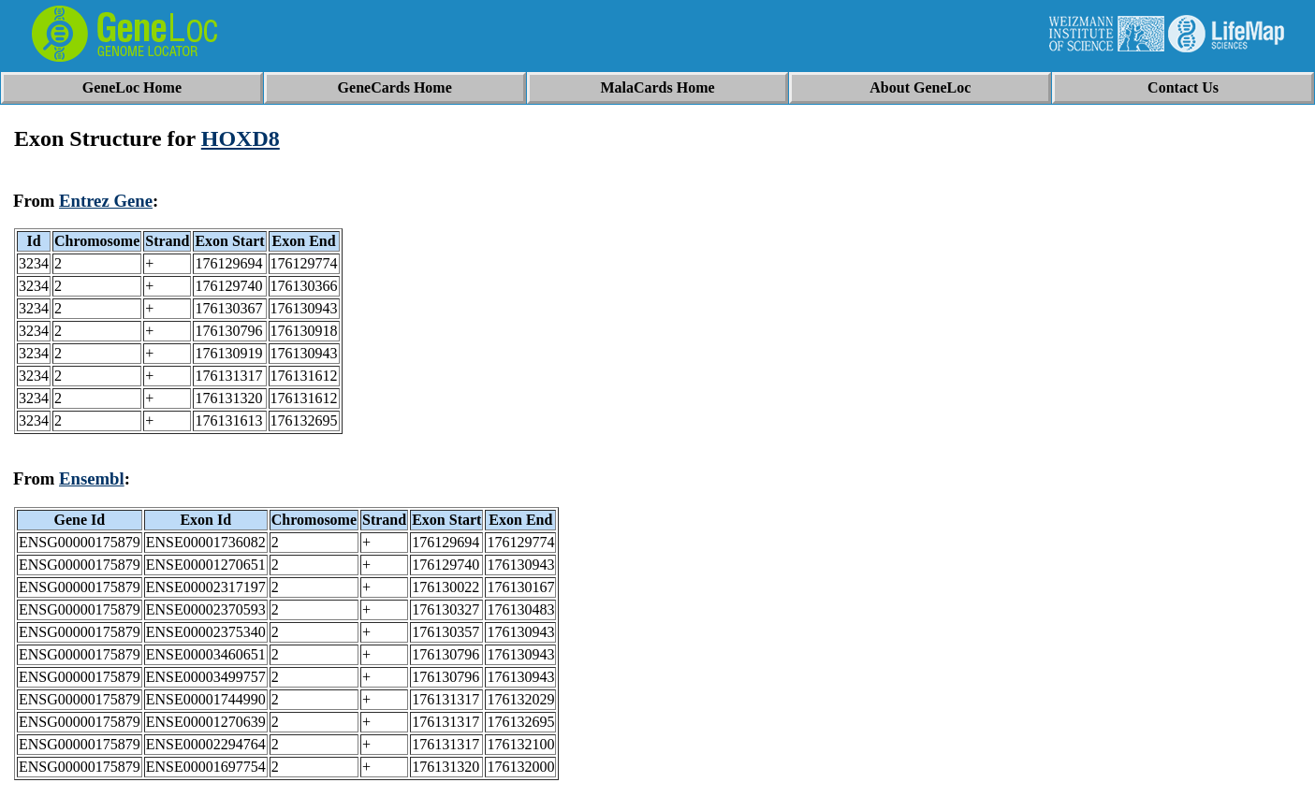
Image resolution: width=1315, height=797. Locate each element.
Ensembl (91, 478)
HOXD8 (240, 138)
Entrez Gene (106, 200)
